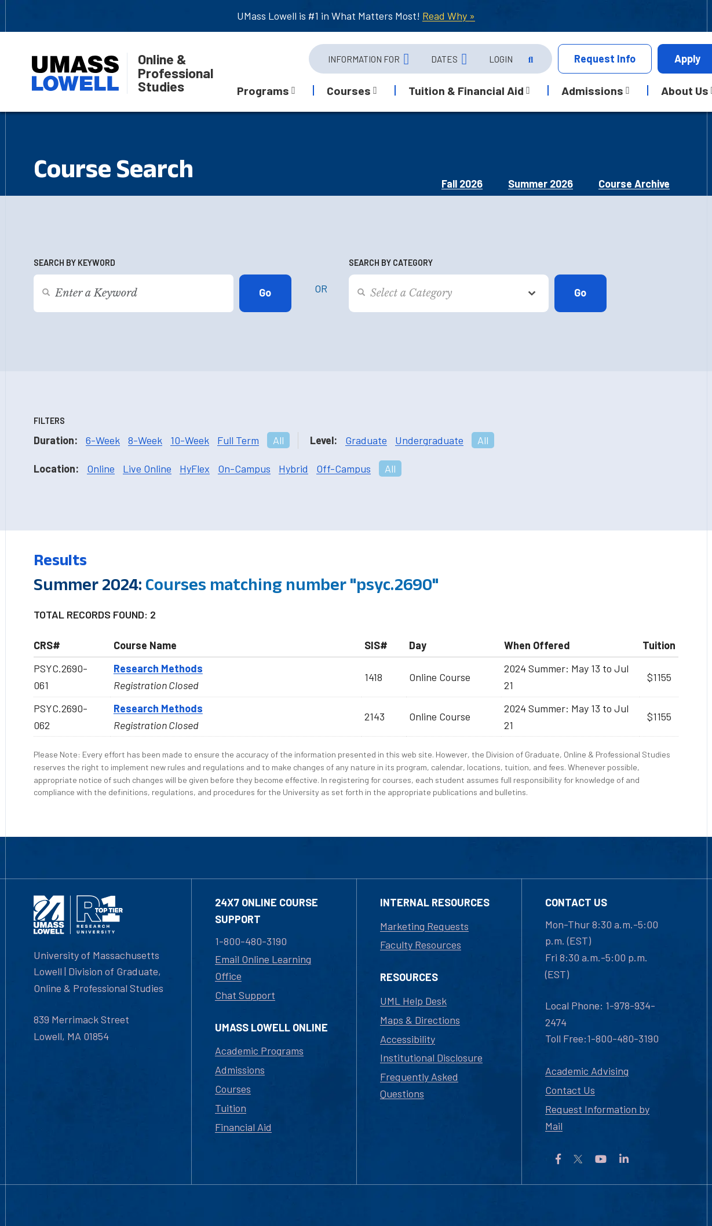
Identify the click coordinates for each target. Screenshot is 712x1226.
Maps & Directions (420, 1019)
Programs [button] (263, 90)
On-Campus (244, 468)
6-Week (103, 440)
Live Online (147, 468)
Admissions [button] (592, 90)
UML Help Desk (413, 1000)
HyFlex (195, 468)
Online (101, 468)
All (278, 440)
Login (501, 59)
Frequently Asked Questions (419, 1085)
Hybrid (293, 468)
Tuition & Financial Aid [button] (466, 90)
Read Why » (448, 15)
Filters (49, 421)
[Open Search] (530, 59)
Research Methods (158, 668)
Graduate (366, 440)
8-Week (145, 440)
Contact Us (570, 1090)
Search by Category (391, 263)
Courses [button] (349, 90)
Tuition (230, 1107)
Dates (444, 59)
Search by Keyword (74, 263)
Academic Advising (587, 1070)
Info (605, 58)
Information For (364, 59)
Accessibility (407, 1039)
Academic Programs (259, 1050)
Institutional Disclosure (431, 1057)
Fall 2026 (462, 183)
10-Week (189, 440)
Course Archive (634, 183)
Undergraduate (429, 440)
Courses (233, 1088)
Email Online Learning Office (263, 967)
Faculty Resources (420, 944)
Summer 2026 (540, 183)
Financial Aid (243, 1127)
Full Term (238, 440)
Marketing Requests (424, 926)
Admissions (240, 1069)
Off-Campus (343, 468)
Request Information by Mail (597, 1117)
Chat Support (245, 995)
